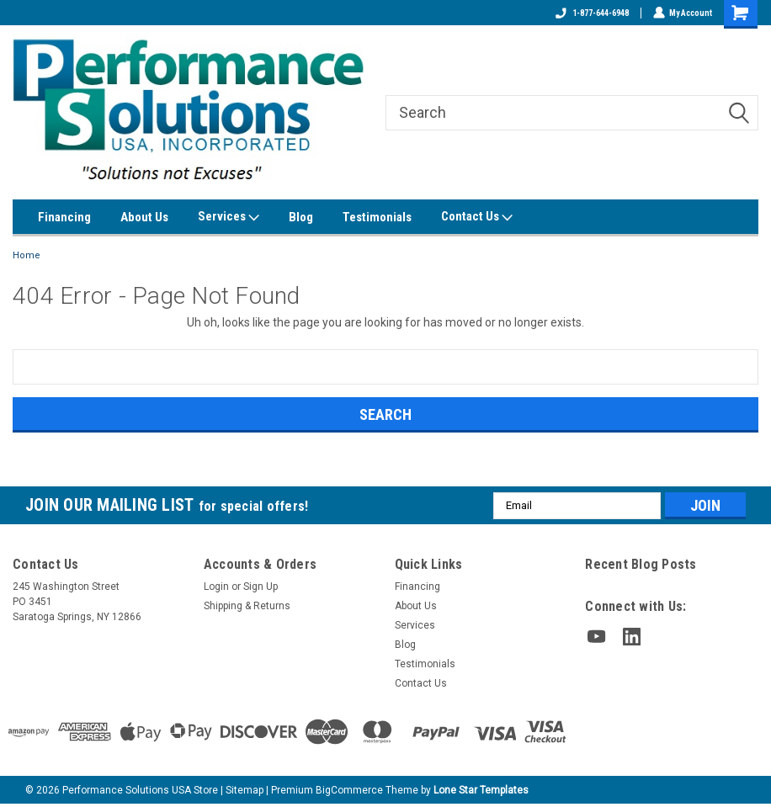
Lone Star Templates (481, 790)
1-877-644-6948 (591, 13)
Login (216, 586)
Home (26, 255)
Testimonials (377, 217)
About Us (144, 217)
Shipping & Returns (247, 606)
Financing (64, 217)
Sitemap (244, 790)
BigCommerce (349, 790)
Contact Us (477, 217)
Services (228, 217)
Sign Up (260, 586)
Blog (301, 217)
